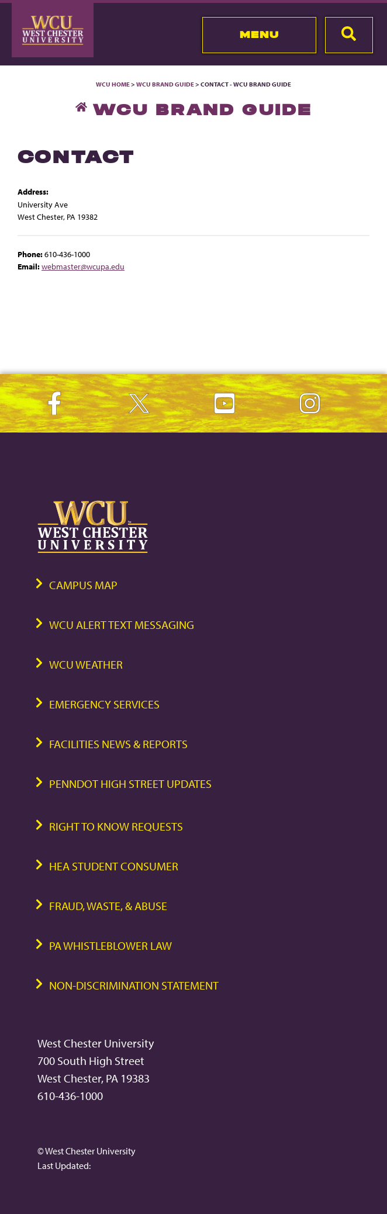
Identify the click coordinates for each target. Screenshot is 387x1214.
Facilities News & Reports (118, 743)
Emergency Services (104, 704)
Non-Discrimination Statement (134, 985)
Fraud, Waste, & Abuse (108, 905)
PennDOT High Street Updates (130, 783)
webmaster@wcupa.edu (83, 266)
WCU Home (113, 84)
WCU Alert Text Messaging (121, 624)
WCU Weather (86, 664)
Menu (259, 34)
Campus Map (83, 584)
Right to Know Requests (116, 826)
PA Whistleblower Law (110, 945)
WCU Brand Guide (165, 84)
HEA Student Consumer (113, 866)
